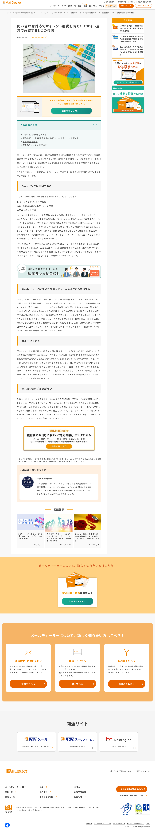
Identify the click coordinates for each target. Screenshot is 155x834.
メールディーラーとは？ (15, 787)
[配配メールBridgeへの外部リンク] (77, 742)
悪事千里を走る (30, 141)
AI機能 (85, 6)
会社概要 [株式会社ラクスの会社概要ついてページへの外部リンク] (89, 823)
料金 (75, 6)
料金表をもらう (127, 683)
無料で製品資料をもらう (132, 789)
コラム (132, 2)
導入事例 (101, 6)
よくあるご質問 (109, 2)
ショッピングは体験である (35, 134)
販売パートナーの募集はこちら (132, 795)
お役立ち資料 (122, 2)
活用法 (70, 6)
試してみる (77, 683)
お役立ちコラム (60, 13)
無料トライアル (143, 5)
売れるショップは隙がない (35, 145)
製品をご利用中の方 (144, 2)
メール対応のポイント (74, 13)
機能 (79, 6)
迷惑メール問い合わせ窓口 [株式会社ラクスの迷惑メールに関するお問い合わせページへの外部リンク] (135, 823)
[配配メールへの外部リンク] (36, 742)
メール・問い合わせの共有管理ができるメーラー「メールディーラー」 (30, 13)
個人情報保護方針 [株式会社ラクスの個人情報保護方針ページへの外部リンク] (119, 823)
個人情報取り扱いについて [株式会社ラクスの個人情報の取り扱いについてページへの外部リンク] (102, 823)
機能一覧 (9, 791)
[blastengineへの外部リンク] (118, 742)
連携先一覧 (10, 796)
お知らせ (78, 796)
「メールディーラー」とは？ (57, 6)
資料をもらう (126, 5)
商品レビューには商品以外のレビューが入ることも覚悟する (51, 138)
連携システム (93, 6)
